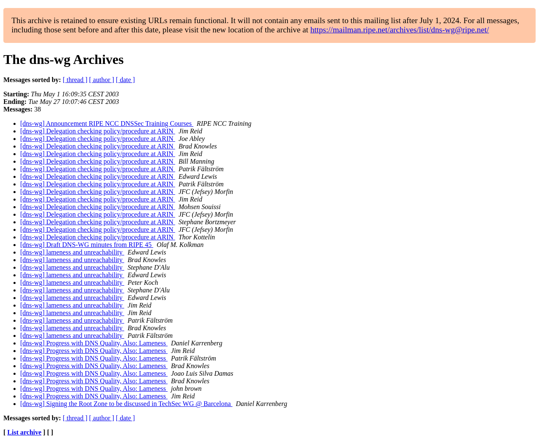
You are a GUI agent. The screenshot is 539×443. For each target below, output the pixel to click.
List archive (24, 432)
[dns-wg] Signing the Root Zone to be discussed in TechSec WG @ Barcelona (126, 403)
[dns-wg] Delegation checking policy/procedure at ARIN (97, 131)
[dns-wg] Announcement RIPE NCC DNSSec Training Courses (106, 123)
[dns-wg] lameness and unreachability (72, 252)
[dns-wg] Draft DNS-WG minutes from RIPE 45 (86, 244)
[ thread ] (75, 79)
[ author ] (102, 79)
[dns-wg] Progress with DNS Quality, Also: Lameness (94, 343)
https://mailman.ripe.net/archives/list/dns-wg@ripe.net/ (399, 29)
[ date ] (125, 79)
